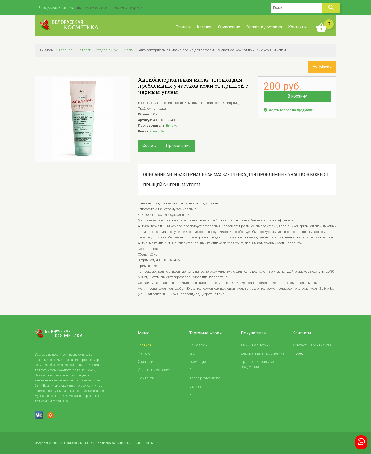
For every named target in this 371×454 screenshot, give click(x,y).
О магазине (229, 27)
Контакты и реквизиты (311, 345)
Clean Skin (158, 131)
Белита (195, 386)
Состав (149, 145)
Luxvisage (197, 362)
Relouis (195, 370)
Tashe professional (205, 378)
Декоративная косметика (262, 353)
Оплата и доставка (264, 27)
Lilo (192, 353)
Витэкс (171, 126)
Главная (183, 27)
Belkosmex (198, 345)
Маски (129, 50)
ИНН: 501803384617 (143, 443)
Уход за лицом (107, 50)
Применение (178, 145)
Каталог (204, 27)
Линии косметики (256, 345)
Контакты (297, 27)
